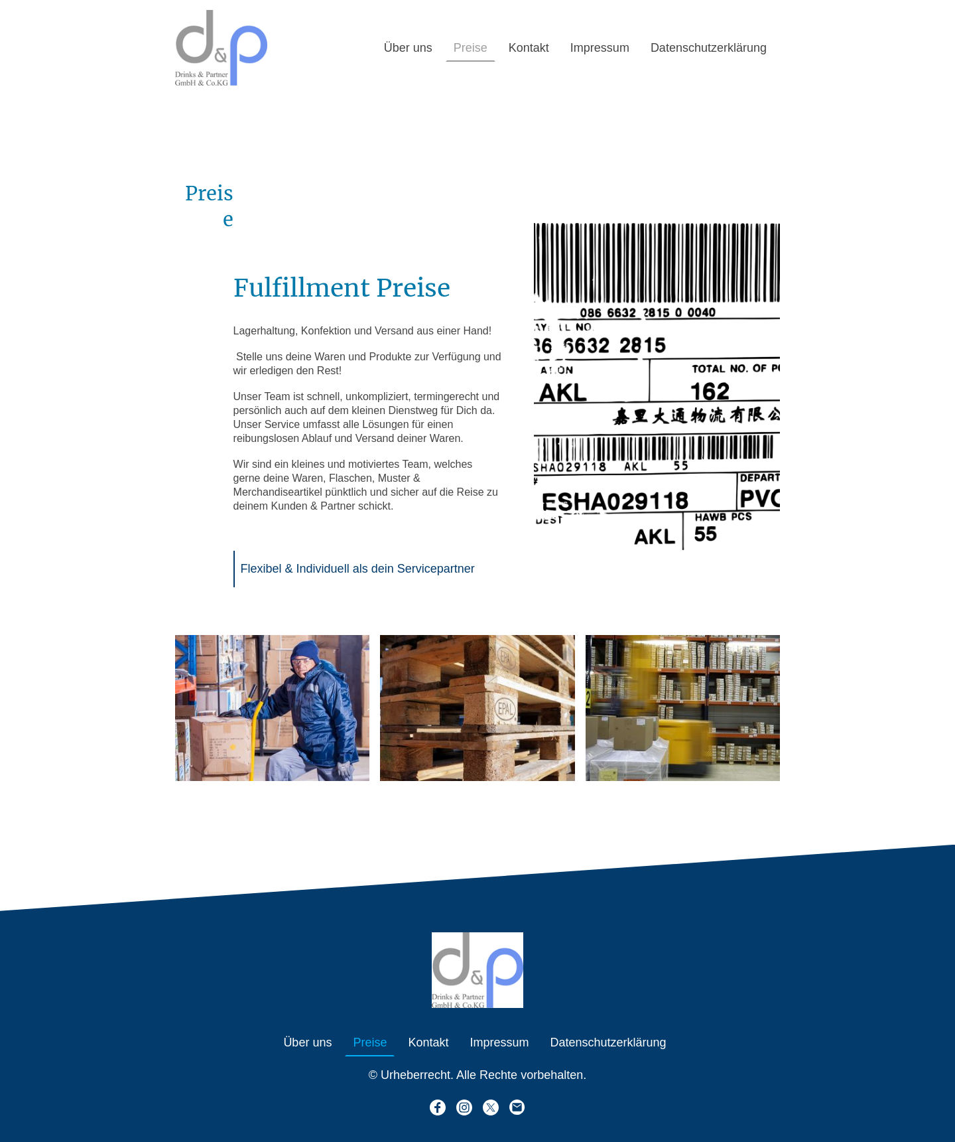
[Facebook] (438, 1107)
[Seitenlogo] (221, 48)
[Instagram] (464, 1107)
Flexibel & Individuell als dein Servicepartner (359, 568)
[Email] (517, 1107)
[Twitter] (491, 1107)
